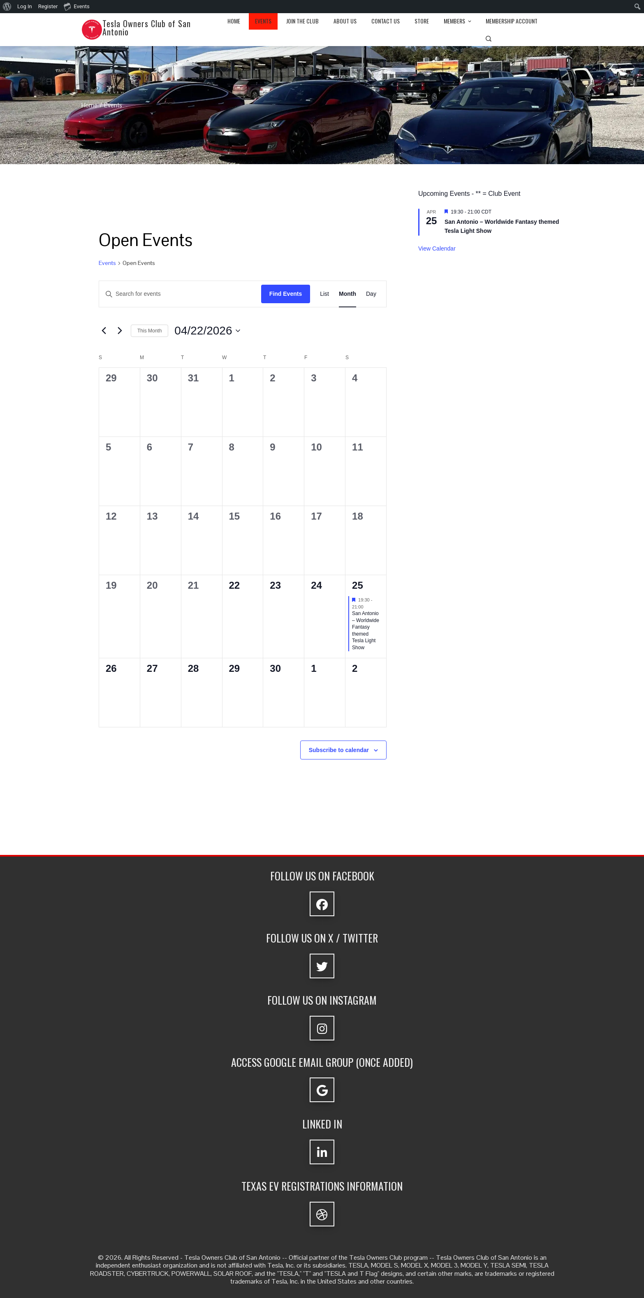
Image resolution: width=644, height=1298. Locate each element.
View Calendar (437, 248)
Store (422, 20)
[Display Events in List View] (324, 294)
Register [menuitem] (48, 6)
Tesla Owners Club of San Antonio (146, 27)
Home (233, 20)
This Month (149, 331)
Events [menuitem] (76, 6)
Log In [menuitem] (24, 6)
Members (458, 20)
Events (263, 20)
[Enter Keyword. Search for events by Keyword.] (180, 294)
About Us (345, 20)
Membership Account (511, 20)
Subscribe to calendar (339, 750)
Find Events (285, 293)
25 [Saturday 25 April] (357, 585)
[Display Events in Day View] (371, 294)
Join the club (302, 20)
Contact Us (385, 20)
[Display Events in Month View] (347, 294)
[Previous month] (104, 331)
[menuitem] (7, 6)
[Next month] (120, 331)
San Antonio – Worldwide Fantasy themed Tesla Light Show (365, 630)
